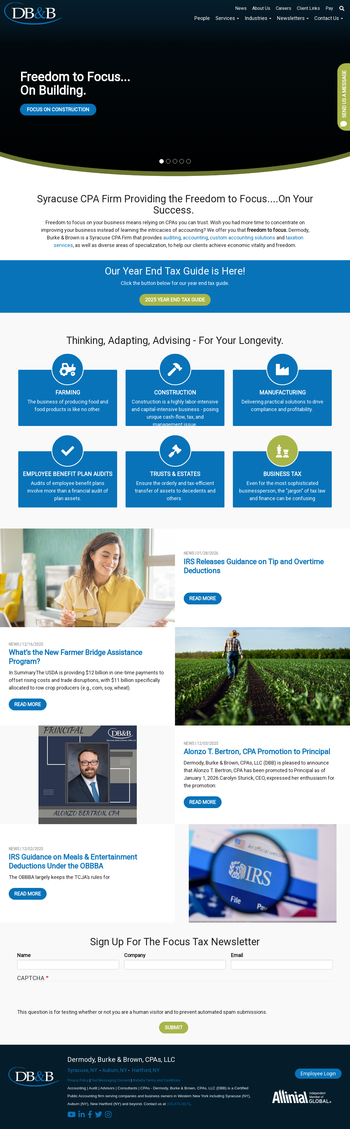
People (202, 18)
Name (24, 955)
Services (227, 18)
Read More (202, 598)
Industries (258, 18)
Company (135, 955)
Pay (329, 8)
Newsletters (293, 18)
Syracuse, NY (82, 1070)
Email (237, 955)
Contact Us (328, 18)
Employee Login (318, 1073)
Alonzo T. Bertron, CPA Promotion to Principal (257, 751)
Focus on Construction (58, 109)
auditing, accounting (185, 238)
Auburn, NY (114, 1070)
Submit (174, 1027)
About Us (261, 8)
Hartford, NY (146, 1070)
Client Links (308, 8)
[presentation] (174, 998)
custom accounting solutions (242, 238)
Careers (283, 8)
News (241, 8)
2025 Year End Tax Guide (175, 300)
